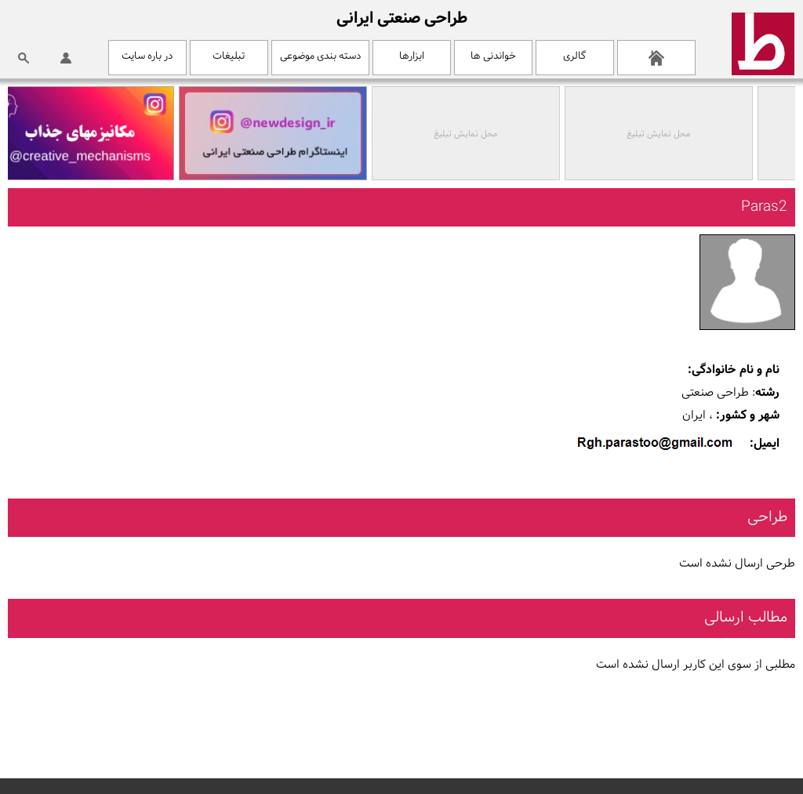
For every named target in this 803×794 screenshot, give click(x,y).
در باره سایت (147, 56)
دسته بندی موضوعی (320, 56)
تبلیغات (229, 56)
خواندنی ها (493, 56)
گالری (574, 56)
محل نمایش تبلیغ (661, 134)
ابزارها (411, 56)
